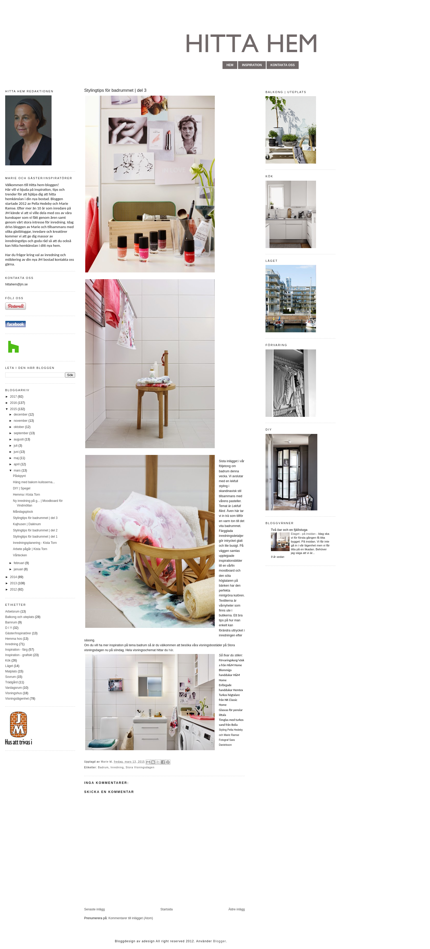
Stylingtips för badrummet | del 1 (35, 536)
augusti (19, 439)
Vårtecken (20, 555)
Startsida (166, 909)
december (21, 414)
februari (19, 563)
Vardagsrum (13, 688)
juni (16, 452)
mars (18, 470)
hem (229, 65)
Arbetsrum (12, 611)
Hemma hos (13, 639)
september (21, 433)
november (21, 421)
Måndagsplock (23, 512)
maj (17, 458)
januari (19, 569)
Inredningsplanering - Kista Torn (35, 543)
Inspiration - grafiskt (18, 655)
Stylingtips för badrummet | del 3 (35, 518)
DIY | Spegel (21, 488)
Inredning (11, 644)
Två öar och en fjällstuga (289, 530)
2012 (14, 589)
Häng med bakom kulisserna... (34, 482)
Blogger (219, 941)
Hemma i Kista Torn (26, 494)
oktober (19, 427)
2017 (14, 396)
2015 (14, 409)
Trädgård (11, 682)
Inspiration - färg (16, 649)
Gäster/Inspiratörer (18, 633)
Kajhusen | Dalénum (27, 524)
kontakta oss (282, 65)
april (17, 464)
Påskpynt (19, 476)
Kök (8, 660)
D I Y (8, 628)
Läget (9, 666)
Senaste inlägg (94, 909)
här (171, 650)
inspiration (252, 65)
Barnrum (11, 622)
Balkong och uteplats (19, 617)
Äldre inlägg (236, 909)
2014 (14, 577)
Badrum (103, 767)
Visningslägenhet (17, 698)
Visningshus (13, 693)
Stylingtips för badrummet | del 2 (35, 530)
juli (16, 445)
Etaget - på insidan (303, 533)
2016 (14, 403)
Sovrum (10, 677)
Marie (105, 761)
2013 (14, 583)
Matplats (11, 671)
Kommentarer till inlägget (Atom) (130, 918)
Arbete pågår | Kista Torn (30, 549)
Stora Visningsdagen (140, 767)
